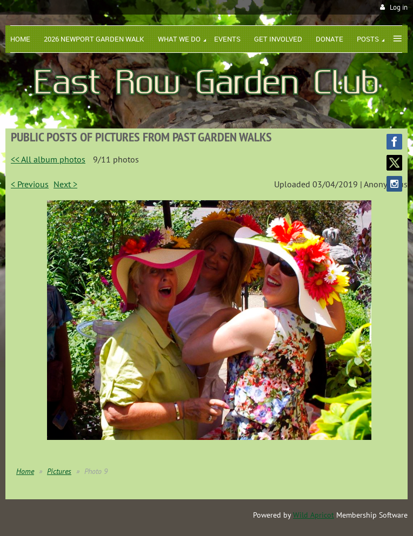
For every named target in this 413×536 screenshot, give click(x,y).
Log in (399, 7)
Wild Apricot (313, 515)
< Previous (30, 184)
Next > (65, 184)
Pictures (59, 471)
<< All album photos (48, 159)
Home (25, 471)
